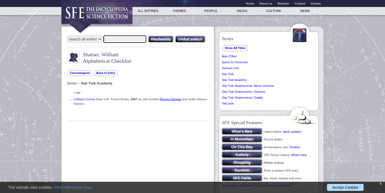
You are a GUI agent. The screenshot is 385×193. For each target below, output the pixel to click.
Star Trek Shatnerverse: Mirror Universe (248, 85)
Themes (179, 11)
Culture (273, 11)
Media (242, 11)
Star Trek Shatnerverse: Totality (242, 97)
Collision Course (84, 99)
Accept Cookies (345, 187)
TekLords (228, 103)
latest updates (292, 131)
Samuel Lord (230, 68)
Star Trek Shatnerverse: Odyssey (243, 91)
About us (265, 3)
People (210, 11)
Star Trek (228, 74)
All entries (147, 11)
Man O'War (229, 56)
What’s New (299, 155)
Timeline (294, 147)
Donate (316, 3)
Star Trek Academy (234, 79)
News (305, 11)
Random (283, 3)
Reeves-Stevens (171, 99)
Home (250, 3)
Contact (300, 3)
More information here (73, 187)
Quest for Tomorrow (235, 62)
